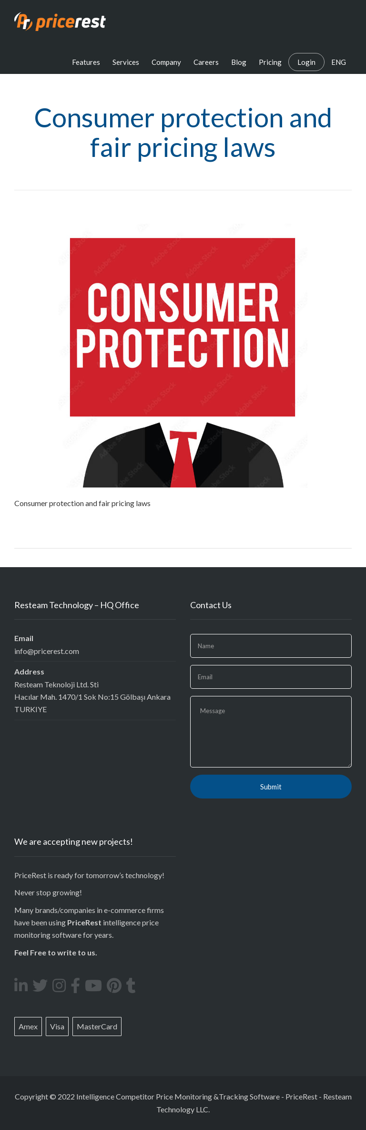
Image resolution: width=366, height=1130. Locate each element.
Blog (238, 62)
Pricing (270, 62)
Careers (206, 62)
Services (125, 62)
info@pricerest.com (46, 650)
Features (86, 62)
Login (306, 62)
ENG (338, 62)
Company (166, 62)
